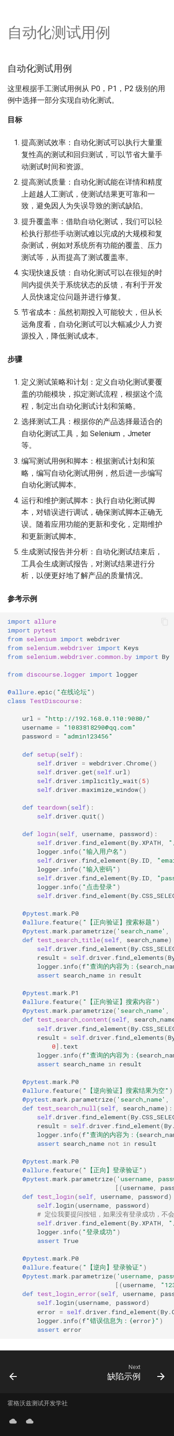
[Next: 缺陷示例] (134, 1371)
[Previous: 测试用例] (13, 1371)
